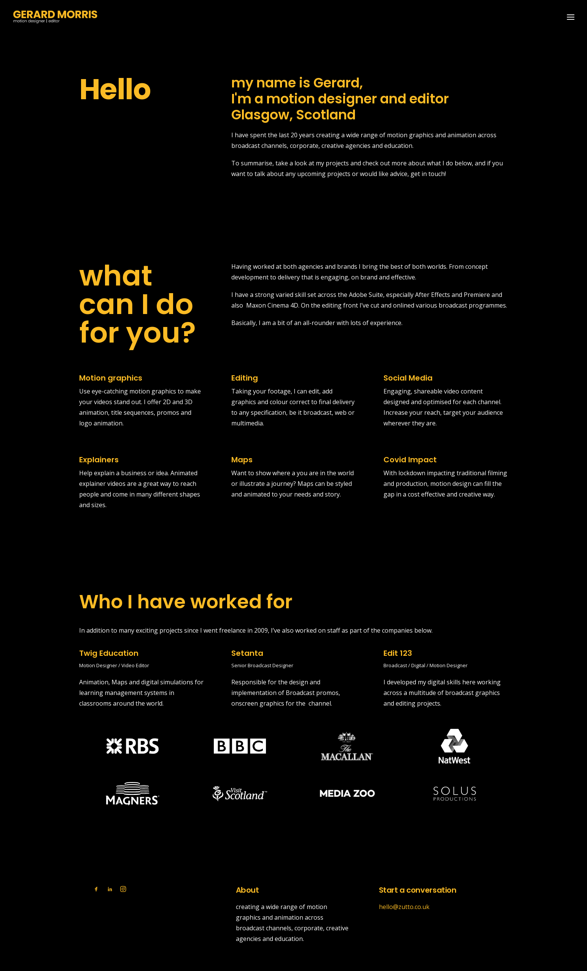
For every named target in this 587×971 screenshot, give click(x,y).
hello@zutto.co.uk (404, 906)
